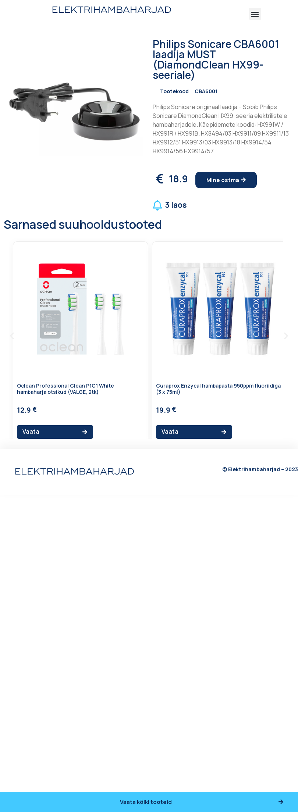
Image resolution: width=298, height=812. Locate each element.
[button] (255, 14)
